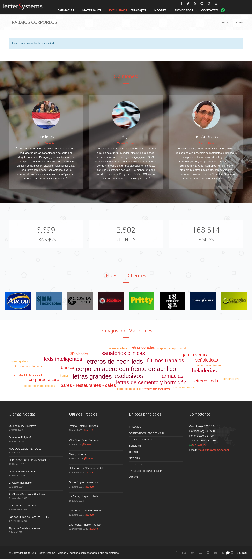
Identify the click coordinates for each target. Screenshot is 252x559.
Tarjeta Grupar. (126, 143)
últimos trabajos (165, 360)
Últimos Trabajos (83, 414)
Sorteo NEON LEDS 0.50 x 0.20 (146, 433)
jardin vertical (196, 354)
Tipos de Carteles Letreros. (25, 528)
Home (225, 22)
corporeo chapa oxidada (39, 385)
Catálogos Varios (140, 439)
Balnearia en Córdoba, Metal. (86, 468)
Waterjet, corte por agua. (23, 505)
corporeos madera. (116, 348)
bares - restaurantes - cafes (88, 385)
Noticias (134, 458)
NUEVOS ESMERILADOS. (25, 448)
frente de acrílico (156, 389)
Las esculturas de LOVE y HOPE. (29, 516)
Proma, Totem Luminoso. (84, 425)
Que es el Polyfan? (20, 437)
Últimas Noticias (22, 414)
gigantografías (19, 361)
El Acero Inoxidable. (20, 482)
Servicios (135, 445)
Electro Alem (206, 143)
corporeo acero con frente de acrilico (126, 368)
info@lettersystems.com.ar (213, 449)
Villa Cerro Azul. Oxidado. (84, 440)
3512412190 (198, 445)
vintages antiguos (28, 374)
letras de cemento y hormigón (151, 382)
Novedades (184, 10)
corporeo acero (44, 379)
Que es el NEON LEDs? (23, 471)
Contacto (209, 10)
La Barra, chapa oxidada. (84, 496)
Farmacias (66, 10)
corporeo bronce (183, 387)
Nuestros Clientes (126, 275)
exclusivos (128, 375)
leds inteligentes (63, 359)
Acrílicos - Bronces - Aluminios (27, 494)
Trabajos (138, 10)
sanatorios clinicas (123, 353)
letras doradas (143, 347)
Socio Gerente (45, 143)
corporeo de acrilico (128, 388)
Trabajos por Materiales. (126, 330)
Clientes (126, 239)
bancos (68, 367)
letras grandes (92, 376)
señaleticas (206, 360)
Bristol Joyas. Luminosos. (84, 482)
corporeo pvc (231, 378)
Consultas (236, 553)
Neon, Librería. (78, 454)
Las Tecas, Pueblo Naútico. (85, 524)
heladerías (204, 370)
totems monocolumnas (27, 366)
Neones (160, 10)
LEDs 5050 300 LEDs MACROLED (29, 460)
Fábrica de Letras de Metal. (146, 471)
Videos (133, 477)
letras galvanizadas (209, 365)
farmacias (171, 376)
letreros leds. (206, 380)
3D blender (79, 354)
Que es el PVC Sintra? (22, 425)
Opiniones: (126, 76)
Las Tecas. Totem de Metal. (85, 510)
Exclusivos (118, 10)
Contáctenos (200, 414)
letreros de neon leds (114, 361)
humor (64, 375)
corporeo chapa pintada (172, 348)
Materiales (91, 10)
